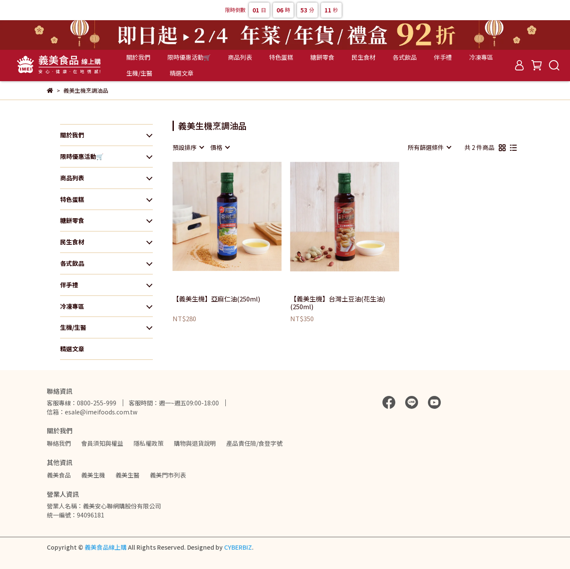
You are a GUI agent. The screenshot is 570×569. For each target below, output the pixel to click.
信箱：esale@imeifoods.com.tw (92, 412)
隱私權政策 (148, 443)
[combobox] (188, 147)
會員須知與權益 (102, 443)
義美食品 (59, 475)
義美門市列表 (168, 475)
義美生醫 (127, 475)
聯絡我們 (59, 443)
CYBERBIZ (238, 547)
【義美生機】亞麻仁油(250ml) (216, 299)
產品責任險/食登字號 (254, 443)
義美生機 (93, 475)
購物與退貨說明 (195, 443)
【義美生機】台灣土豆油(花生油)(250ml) (337, 302)
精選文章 (182, 73)
